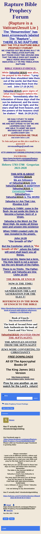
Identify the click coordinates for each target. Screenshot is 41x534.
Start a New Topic (8, 408)
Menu (5, 395)
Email (8, 505)
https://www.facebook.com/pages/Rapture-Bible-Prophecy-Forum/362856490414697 (20, 440)
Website (9, 511)
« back (4, 528)
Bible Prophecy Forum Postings (15, 404)
